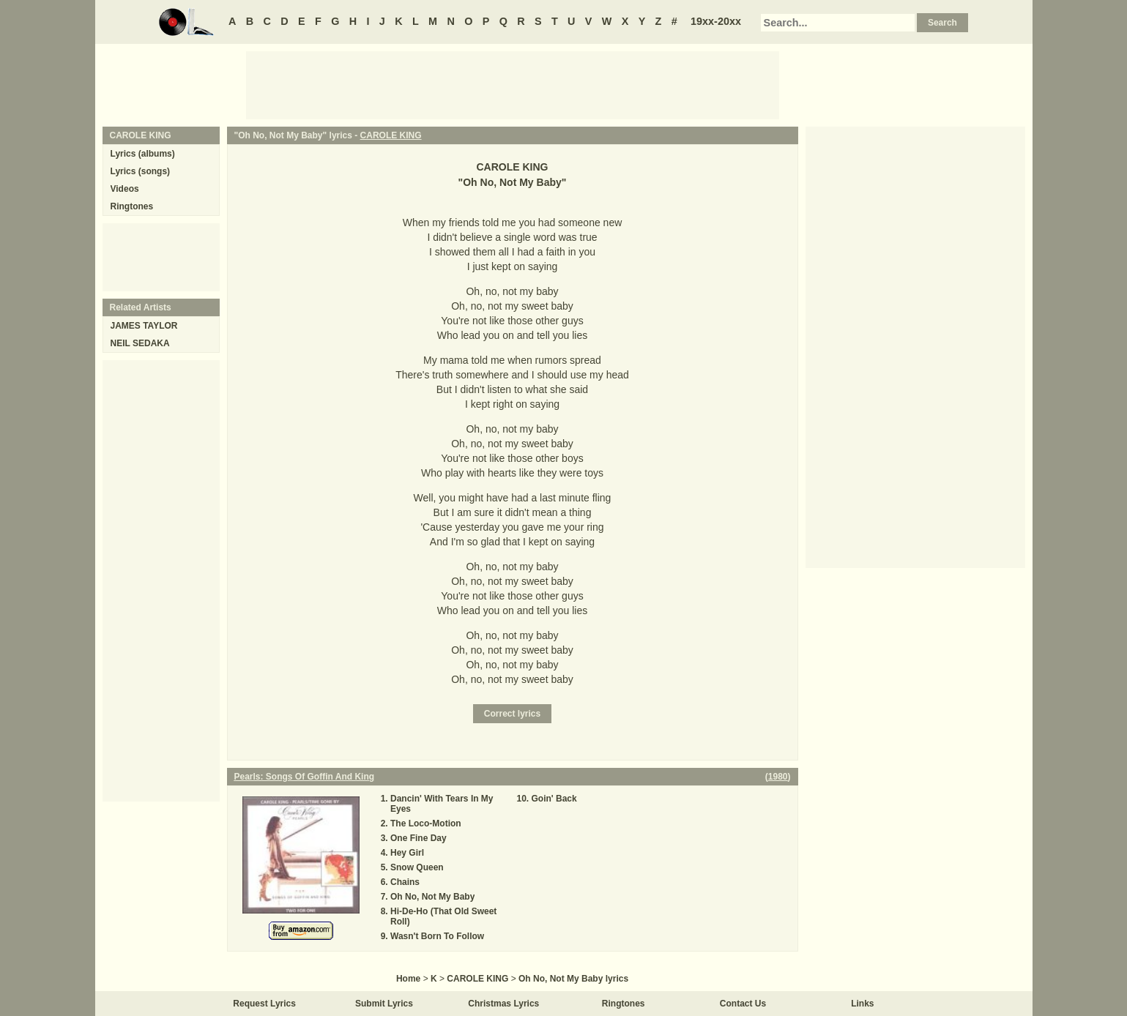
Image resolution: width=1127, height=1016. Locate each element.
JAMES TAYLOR (144, 326)
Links (862, 1003)
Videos (125, 189)
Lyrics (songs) (141, 171)
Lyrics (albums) (143, 154)
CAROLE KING (391, 135)
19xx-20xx (716, 21)
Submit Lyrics (384, 1003)
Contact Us (743, 1003)
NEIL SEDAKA (140, 343)
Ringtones (132, 206)
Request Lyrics (264, 1003)
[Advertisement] (512, 84)
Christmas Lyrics (503, 1003)
